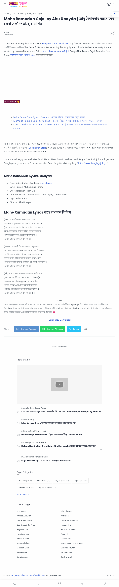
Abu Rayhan (22, 511)
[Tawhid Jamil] (40, 431)
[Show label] (23, 494)
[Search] (114, 4)
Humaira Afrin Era (68, 529)
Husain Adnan (23, 534)
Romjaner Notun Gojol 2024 (55, 43)
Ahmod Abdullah (24, 516)
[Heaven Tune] (26, 487)
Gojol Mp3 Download (60, 319)
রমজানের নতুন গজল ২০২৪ (22, 55)
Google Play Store (37, 147)
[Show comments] (104, 583)
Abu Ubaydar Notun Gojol (56, 51)
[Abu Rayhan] (28, 408)
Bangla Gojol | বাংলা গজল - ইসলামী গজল (28, 575)
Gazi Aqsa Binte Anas (69, 520)
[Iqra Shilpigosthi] (48, 487)
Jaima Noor (65, 538)
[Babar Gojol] (25, 480)
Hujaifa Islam (22, 529)
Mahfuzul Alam (23, 543)
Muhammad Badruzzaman (72, 543)
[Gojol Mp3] (80, 480)
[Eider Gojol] (43, 480)
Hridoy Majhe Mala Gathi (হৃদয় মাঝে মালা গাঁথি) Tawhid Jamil (51, 434)
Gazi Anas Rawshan (25, 520)
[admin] (6, 32)
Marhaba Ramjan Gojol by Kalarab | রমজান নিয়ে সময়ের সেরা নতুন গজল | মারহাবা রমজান (58, 120)
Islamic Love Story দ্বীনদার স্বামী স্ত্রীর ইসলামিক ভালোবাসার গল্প (48, 423)
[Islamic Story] (28, 419)
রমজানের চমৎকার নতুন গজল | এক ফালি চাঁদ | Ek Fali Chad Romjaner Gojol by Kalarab (61, 411)
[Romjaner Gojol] (41, 457)
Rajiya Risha (22, 552)
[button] (109, 4)
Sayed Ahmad (22, 557)
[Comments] (100, 450)
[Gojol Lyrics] (62, 480)
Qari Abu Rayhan (68, 548)
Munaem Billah (23, 548)
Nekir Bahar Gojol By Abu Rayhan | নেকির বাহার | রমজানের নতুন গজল (49, 117)
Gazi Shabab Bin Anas (26, 525)
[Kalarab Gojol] (29, 431)
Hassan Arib (66, 525)
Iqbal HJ (64, 534)
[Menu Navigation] (5, 4)
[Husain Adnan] (40, 408)
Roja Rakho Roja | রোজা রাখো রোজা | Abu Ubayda (45, 460)
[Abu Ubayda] (28, 457)
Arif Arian (65, 516)
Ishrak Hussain (23, 538)
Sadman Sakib (67, 552)
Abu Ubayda (46, 183)
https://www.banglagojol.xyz (92, 163)
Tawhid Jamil (66, 557)
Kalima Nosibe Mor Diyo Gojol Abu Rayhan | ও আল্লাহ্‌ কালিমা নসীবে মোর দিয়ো (58, 446)
